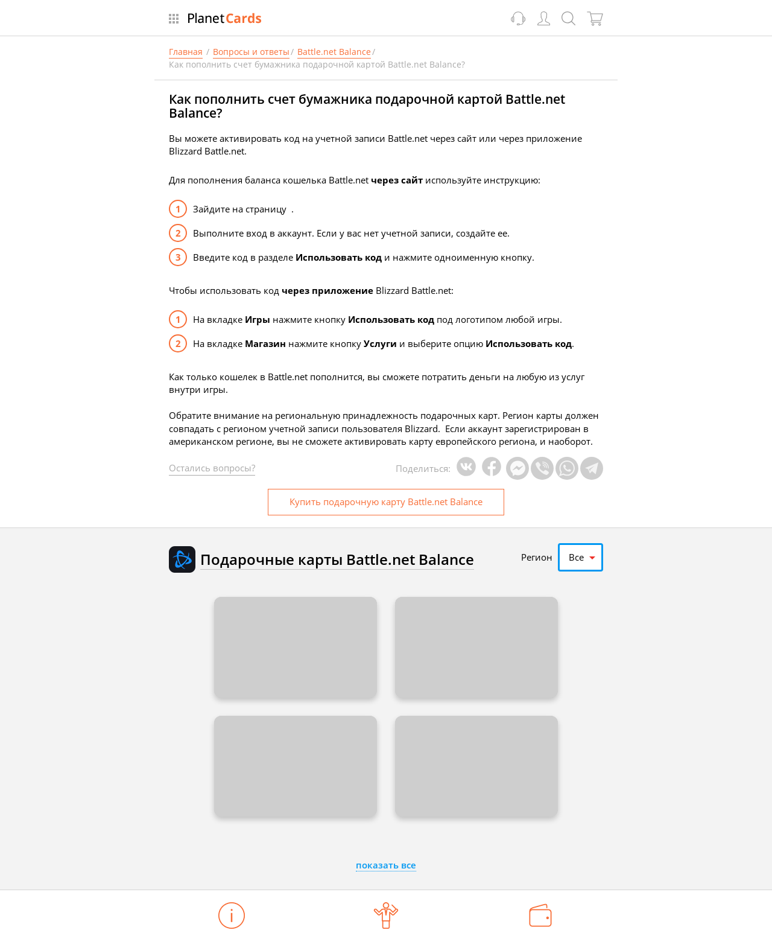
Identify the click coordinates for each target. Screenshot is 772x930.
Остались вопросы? (212, 468)
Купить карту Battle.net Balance (386, 501)
